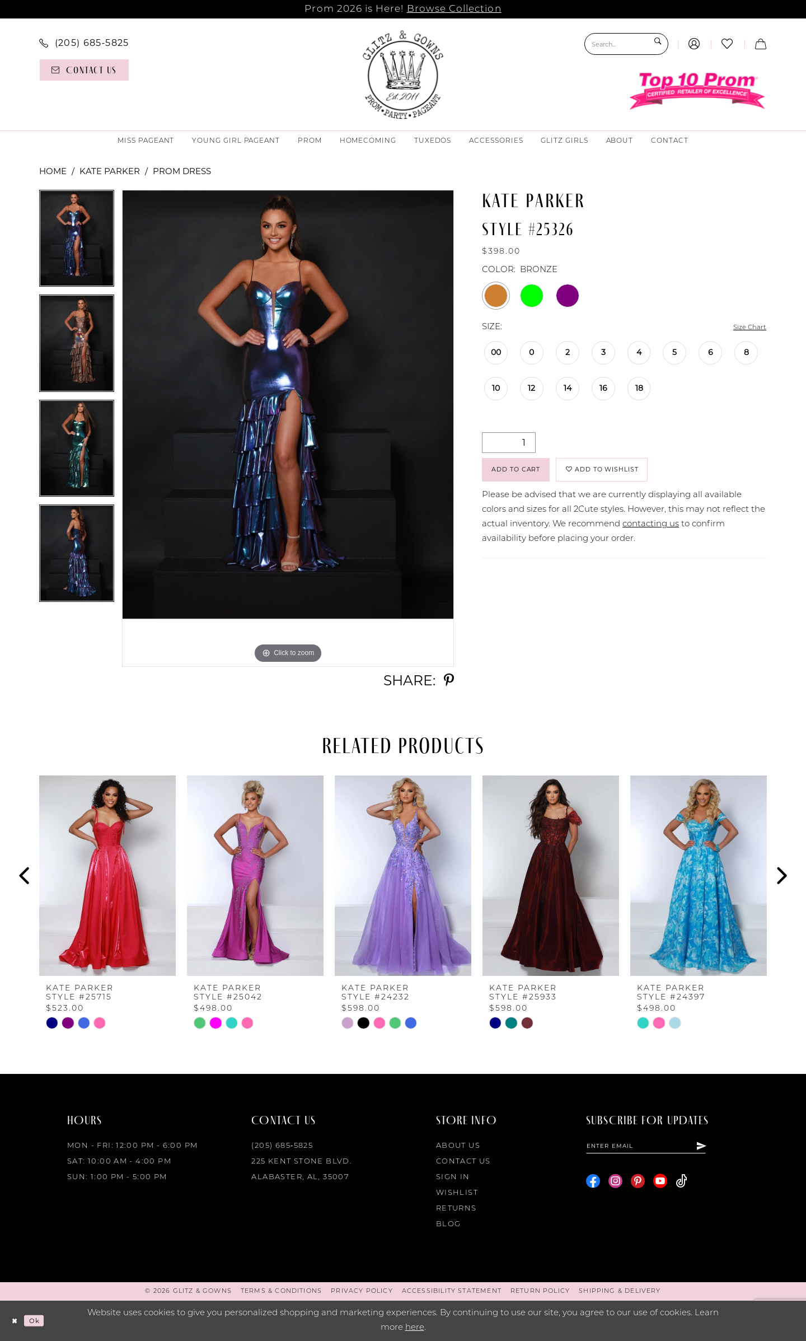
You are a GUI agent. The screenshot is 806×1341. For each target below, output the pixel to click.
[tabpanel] (76, 242)
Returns (456, 1208)
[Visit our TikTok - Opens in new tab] (681, 1185)
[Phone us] (84, 42)
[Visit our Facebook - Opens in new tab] (593, 1185)
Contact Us (463, 1161)
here (414, 1328)
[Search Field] (626, 44)
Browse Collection (454, 9)
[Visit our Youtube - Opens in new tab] (660, 1185)
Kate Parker (109, 171)
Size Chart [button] (745, 328)
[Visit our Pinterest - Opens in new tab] (638, 1185)
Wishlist (457, 1193)
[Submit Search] (656, 44)
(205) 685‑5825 (282, 1146)
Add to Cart (525, 476)
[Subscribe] (735, 1147)
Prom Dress (182, 171)
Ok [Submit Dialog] (42, 1320)
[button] (694, 44)
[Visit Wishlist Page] (727, 44)
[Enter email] (663, 1147)
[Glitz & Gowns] (403, 74)
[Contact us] (84, 70)
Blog (448, 1224)
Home (53, 171)
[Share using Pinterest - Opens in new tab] (449, 681)
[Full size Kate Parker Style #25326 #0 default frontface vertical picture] (288, 428)
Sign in (453, 1177)
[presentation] (107, 875)
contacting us (650, 534)
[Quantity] (509, 443)
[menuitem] (84, 42)
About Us (458, 1146)
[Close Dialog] (16, 1321)
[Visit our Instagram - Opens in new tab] (615, 1185)
